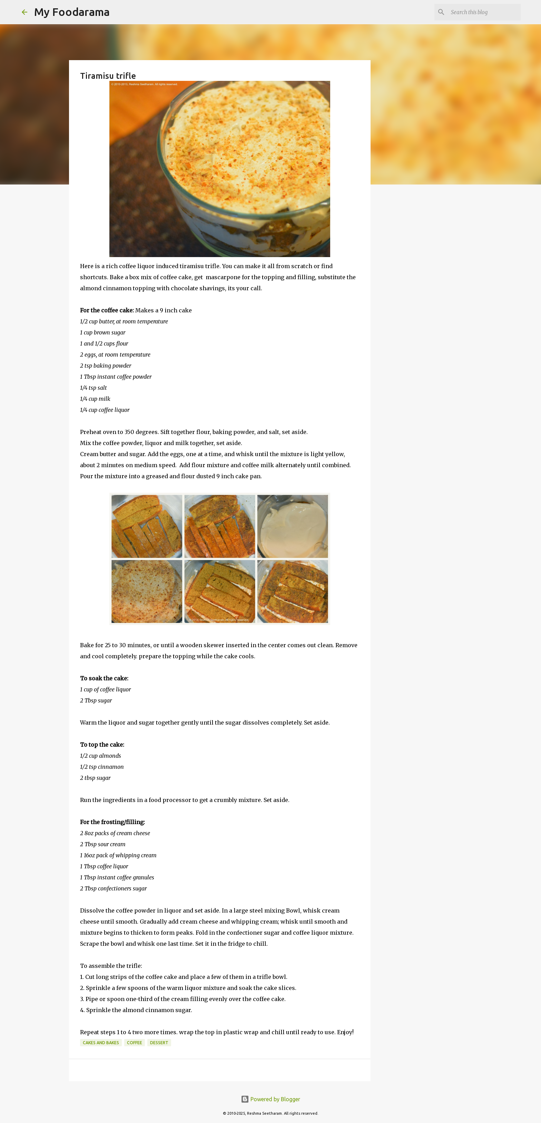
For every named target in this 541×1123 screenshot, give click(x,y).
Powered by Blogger (270, 1099)
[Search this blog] (484, 12)
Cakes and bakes (101, 1042)
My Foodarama (72, 12)
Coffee (134, 1042)
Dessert (159, 1042)
